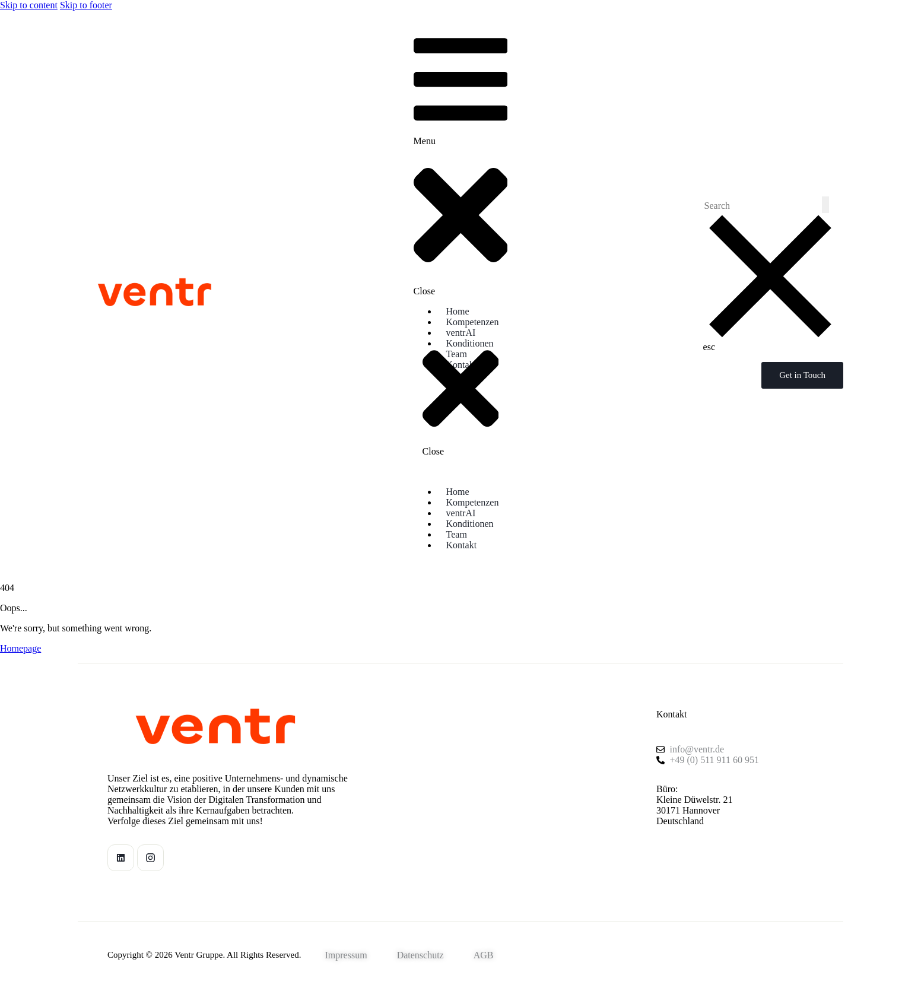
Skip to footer (86, 5)
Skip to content (29, 5)
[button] (461, 161)
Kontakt (671, 714)
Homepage (20, 648)
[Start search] (825, 204)
